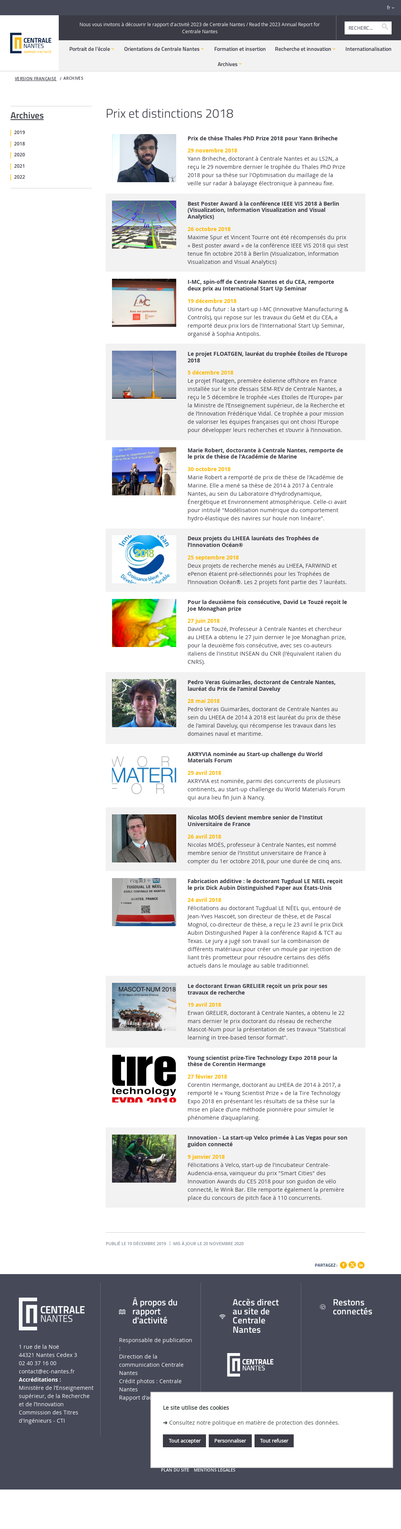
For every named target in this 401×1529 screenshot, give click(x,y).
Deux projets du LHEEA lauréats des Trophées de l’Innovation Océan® (253, 542)
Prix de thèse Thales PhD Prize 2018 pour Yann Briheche (263, 138)
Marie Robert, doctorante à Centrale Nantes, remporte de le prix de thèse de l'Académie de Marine (265, 454)
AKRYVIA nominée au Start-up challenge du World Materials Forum (255, 757)
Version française (36, 78)
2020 (19, 155)
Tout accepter (184, 1440)
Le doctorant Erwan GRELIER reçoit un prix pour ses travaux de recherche (257, 989)
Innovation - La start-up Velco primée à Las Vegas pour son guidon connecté (267, 1141)
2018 (19, 144)
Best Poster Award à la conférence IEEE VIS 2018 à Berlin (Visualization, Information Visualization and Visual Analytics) (263, 210)
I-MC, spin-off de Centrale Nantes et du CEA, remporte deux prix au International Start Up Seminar (261, 285)
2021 (19, 166)
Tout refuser (274, 1440)
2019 (19, 132)
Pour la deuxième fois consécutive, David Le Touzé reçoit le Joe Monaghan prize (267, 605)
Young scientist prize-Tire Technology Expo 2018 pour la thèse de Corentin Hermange (262, 1061)
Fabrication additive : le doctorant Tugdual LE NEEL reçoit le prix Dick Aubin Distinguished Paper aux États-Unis (265, 884)
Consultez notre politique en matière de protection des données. (254, 1422)
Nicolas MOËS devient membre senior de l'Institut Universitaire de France (255, 821)
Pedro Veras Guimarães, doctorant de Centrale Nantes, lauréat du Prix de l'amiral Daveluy (262, 685)
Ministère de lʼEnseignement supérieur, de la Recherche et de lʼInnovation (56, 1396)
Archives (27, 113)
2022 (19, 177)
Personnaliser (230, 1440)
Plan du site (175, 1470)
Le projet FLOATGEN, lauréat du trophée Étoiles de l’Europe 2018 (267, 357)
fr (388, 8)
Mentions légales (214, 1470)
